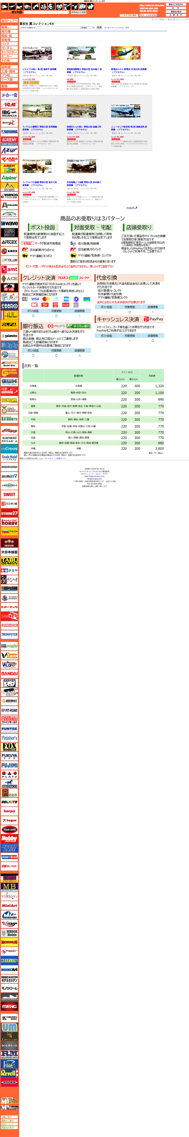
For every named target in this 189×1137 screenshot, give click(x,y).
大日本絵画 (9, 552)
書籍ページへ (9, 86)
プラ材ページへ (9, 75)
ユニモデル (9, 1018)
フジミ (9, 765)
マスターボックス (9, 887)
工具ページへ (9, 71)
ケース (82, 6)
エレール (9, 315)
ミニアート (9, 905)
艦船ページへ (9, 35)
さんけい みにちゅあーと (9, 439)
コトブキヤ (9, 418)
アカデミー (9, 141)
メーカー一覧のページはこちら (9, 95)
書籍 (90, 6)
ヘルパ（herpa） (9, 811)
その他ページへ (9, 60)
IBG (9, 113)
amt (9, 269)
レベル (9, 1073)
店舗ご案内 (9, 1117)
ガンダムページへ (9, 48)
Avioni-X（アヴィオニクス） (9, 122)
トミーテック (9, 607)
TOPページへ (9, 20)
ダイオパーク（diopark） (9, 542)
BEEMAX (9, 701)
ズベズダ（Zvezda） (9, 531)
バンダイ (9, 673)
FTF (9, 287)
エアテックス (9, 241)
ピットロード (9, 710)
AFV (9, 27)
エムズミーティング (9, 1107)
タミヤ (9, 570)
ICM (9, 104)
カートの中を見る (148, 15)
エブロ (9, 306)
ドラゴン (9, 625)
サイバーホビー (9, 430)
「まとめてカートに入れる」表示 (115, 28)
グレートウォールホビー (9, 382)
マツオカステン (9, 896)
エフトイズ (9, 296)
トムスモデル (9, 616)
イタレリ (9, 205)
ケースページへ (9, 79)
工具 (67, 6)
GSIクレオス (9, 448)
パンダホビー (9, 682)
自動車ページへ (9, 40)
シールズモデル (9, 457)
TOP (11, 12)
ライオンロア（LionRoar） (9, 1036)
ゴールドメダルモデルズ (9, 409)
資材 (75, 6)
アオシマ (9, 131)
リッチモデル (9, 1063)
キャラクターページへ (9, 52)
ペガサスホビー (9, 792)
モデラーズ (9, 960)
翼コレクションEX (37, 76)
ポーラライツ (9, 829)
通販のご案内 (9, 1120)
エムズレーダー (9, 1100)
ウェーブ (9, 223)
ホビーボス (9, 857)
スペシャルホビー (9, 522)
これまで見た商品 (129, 15)
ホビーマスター (9, 866)
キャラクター (43, 6)
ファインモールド (9, 719)
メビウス (9, 942)
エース (9, 278)
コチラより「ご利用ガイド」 (55, 458)
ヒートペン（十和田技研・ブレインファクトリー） (9, 692)
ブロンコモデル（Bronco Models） (9, 783)
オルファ (9, 324)
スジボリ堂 (9, 503)
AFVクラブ (9, 260)
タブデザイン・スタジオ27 (9, 561)
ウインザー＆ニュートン (9, 214)
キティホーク (9, 354)
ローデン (9, 1082)
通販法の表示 (9, 1127)
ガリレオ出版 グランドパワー (9, 372)
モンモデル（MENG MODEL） (9, 1006)
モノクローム (9, 988)
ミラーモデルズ (9, 933)
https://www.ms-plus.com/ (94, 476)
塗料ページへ (9, 67)
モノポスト (9, 997)
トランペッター (9, 634)
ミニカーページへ (9, 56)
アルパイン (9, 177)
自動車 (27, 6)
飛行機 (12, 6)
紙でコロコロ (9, 345)
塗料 (59, 6)
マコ (9, 878)
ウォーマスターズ (9, 232)
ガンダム (51, 6)
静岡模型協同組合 (9, 467)
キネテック (9, 363)
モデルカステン (9, 978)
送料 (176, 8)
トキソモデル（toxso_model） (9, 598)
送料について (9, 1124)
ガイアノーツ (9, 336)
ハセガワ (9, 646)
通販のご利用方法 (176, 4)
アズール (9, 150)
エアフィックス (9, 251)
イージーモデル (9, 186)
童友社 (25, 76)
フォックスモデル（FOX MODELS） (9, 747)
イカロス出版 (9, 196)
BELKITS (9, 802)
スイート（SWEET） (9, 494)
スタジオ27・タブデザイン (9, 512)
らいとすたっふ (9, 1045)
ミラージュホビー (9, 923)
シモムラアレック (9, 485)
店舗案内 (176, 15)
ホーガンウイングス (9, 820)
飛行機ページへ (9, 31)
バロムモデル (9, 664)
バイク (35, 6)
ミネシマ (9, 914)
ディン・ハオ (9, 579)
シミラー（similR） (9, 476)
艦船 (20, 6)
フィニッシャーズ (9, 737)
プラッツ (9, 774)
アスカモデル (9, 159)
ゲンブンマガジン (9, 400)
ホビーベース (9, 848)
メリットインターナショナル (9, 951)
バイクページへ (9, 44)
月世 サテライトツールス (9, 391)
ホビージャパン (9, 838)
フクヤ (9, 756)
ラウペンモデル (9, 1054)
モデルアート (9, 969)
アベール (9, 168)
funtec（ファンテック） (9, 728)
